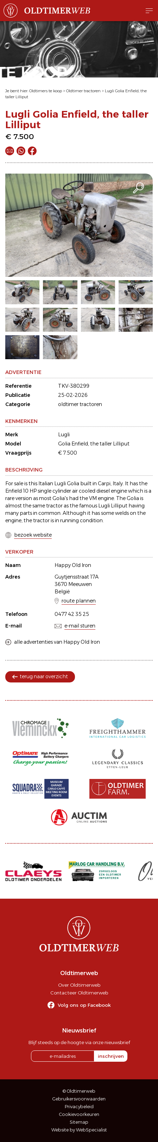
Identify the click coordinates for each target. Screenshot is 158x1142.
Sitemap (79, 1122)
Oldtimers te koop (45, 90)
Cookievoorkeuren (79, 1114)
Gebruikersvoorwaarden (79, 1099)
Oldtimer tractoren (83, 90)
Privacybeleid (79, 1106)
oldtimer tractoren (80, 404)
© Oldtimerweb (79, 1091)
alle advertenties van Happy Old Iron (57, 642)
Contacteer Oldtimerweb (79, 993)
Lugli (64, 434)
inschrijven (111, 1056)
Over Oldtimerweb (79, 985)
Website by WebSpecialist (79, 1129)
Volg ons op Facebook (84, 1005)
